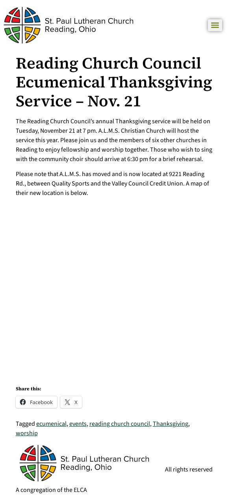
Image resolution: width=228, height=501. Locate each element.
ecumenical (51, 423)
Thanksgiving (170, 423)
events (78, 423)
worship (27, 433)
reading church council (119, 423)
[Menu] (215, 25)
